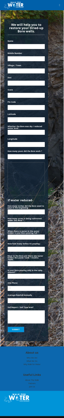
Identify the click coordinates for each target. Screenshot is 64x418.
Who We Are (32, 358)
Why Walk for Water (32, 364)
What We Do (32, 361)
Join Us (32, 386)
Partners (32, 383)
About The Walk (32, 380)
